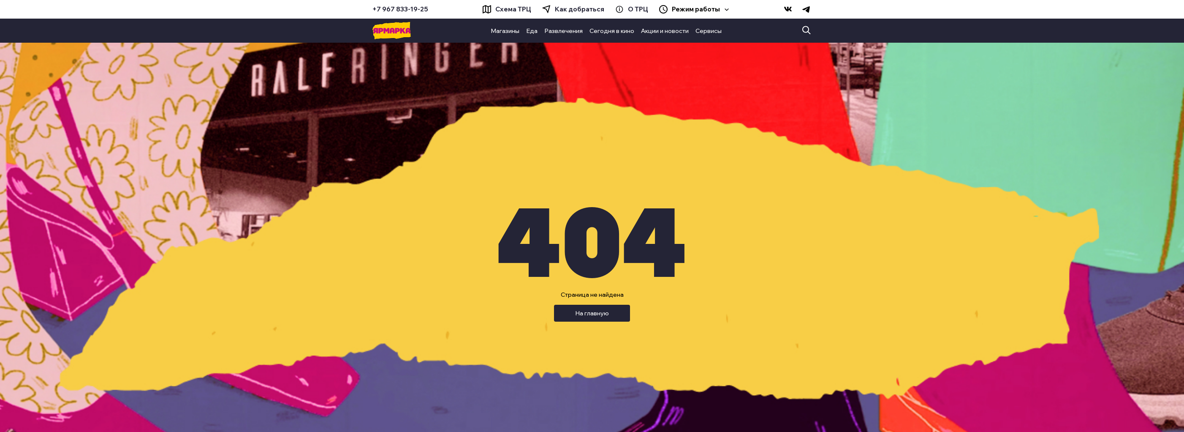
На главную (592, 313)
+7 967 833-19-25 (400, 9)
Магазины (505, 30)
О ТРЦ (638, 9)
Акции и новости (665, 30)
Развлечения (563, 30)
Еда (532, 30)
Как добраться (579, 9)
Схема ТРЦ (513, 9)
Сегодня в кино (611, 30)
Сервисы (708, 30)
